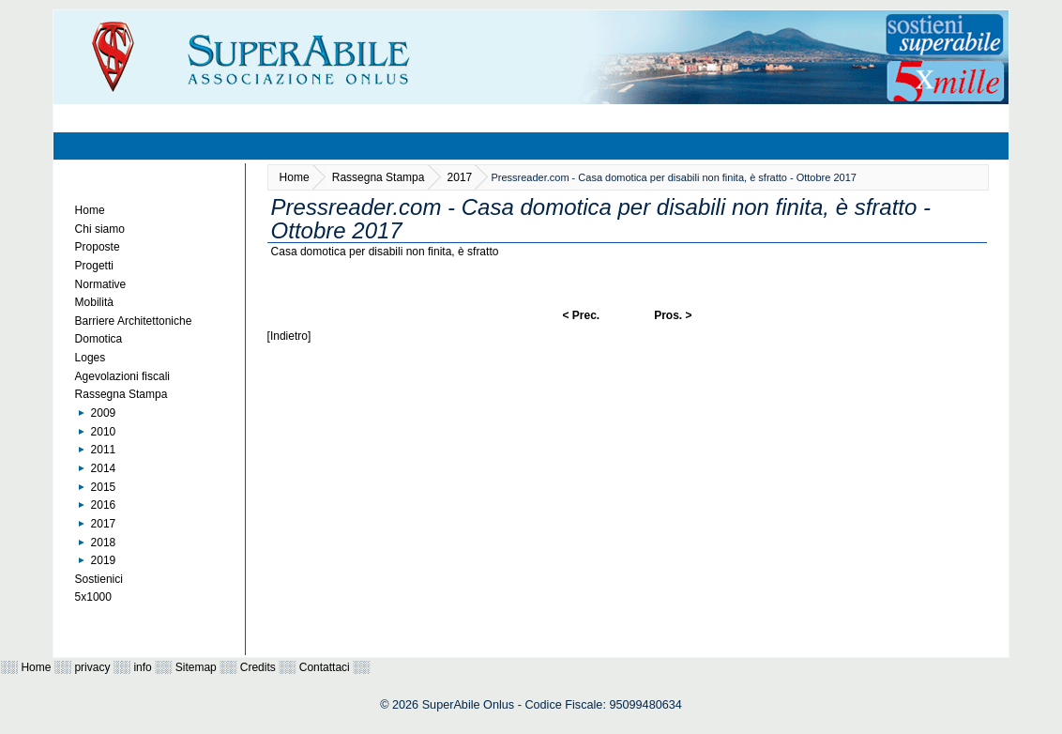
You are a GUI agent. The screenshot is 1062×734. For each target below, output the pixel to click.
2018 (103, 542)
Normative (101, 284)
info (142, 667)
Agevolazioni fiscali (122, 376)
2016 (103, 505)
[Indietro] (289, 336)
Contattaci (324, 667)
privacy (92, 667)
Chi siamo (100, 229)
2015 (103, 487)
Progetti (94, 265)
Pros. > (672, 315)
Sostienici (99, 579)
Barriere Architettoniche (133, 321)
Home (90, 210)
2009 (103, 413)
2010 (103, 431)
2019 (103, 560)
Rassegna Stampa (121, 394)
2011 (103, 449)
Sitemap (196, 667)
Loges (90, 357)
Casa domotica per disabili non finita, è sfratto (385, 251)
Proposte (97, 246)
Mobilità (94, 302)
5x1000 (93, 597)
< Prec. (580, 315)
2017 (103, 523)
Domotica (99, 338)
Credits (258, 667)
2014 (103, 468)
